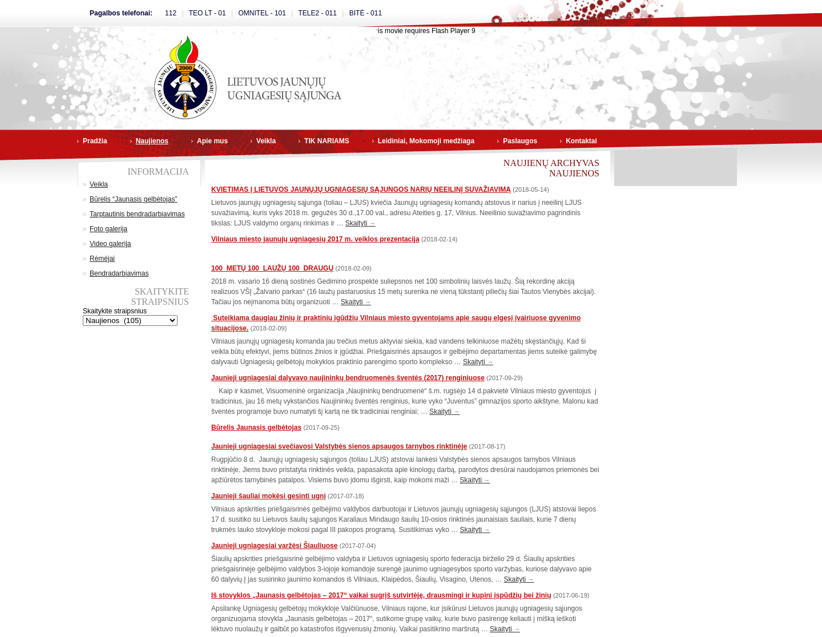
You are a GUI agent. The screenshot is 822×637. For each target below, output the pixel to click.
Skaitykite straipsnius (115, 311)
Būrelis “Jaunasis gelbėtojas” (133, 199)
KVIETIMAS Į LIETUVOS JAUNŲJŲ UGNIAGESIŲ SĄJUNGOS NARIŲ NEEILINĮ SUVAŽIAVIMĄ (361, 189)
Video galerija (110, 244)
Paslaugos (520, 141)
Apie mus (212, 141)
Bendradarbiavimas (119, 273)
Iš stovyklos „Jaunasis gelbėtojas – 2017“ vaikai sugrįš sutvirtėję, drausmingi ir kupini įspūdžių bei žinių (381, 595)
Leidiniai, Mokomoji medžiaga (426, 141)
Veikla (266, 141)
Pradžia (95, 141)
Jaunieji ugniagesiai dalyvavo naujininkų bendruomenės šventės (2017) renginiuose (348, 378)
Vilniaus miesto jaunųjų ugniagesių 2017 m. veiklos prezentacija (315, 239)
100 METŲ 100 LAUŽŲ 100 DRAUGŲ (272, 268)
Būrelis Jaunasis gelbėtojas (256, 428)
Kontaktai (581, 141)
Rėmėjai (102, 259)
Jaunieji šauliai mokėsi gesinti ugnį (268, 496)
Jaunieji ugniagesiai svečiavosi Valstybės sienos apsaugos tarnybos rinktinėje (339, 446)
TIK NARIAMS (326, 141)
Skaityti (360, 223)
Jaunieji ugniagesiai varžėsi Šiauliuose (274, 546)
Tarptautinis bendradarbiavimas (137, 214)
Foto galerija (108, 229)
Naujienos (152, 141)
